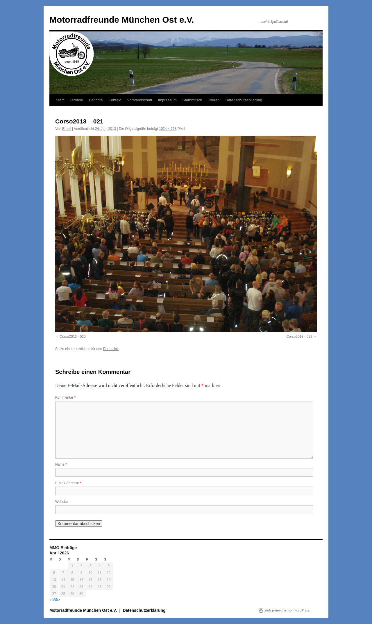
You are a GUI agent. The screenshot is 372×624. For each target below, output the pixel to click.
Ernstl (66, 129)
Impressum (167, 100)
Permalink (111, 349)
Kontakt (114, 100)
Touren (214, 100)
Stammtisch (192, 100)
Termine (76, 100)
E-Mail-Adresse (68, 483)
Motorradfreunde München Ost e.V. (121, 19)
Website (61, 502)
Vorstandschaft (139, 100)
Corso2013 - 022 (299, 337)
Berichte (96, 100)
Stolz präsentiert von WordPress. (287, 610)
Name (61, 464)
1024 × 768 (167, 129)
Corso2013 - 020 (72, 337)
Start (60, 100)
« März (54, 600)
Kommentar (65, 397)
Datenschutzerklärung (243, 100)
